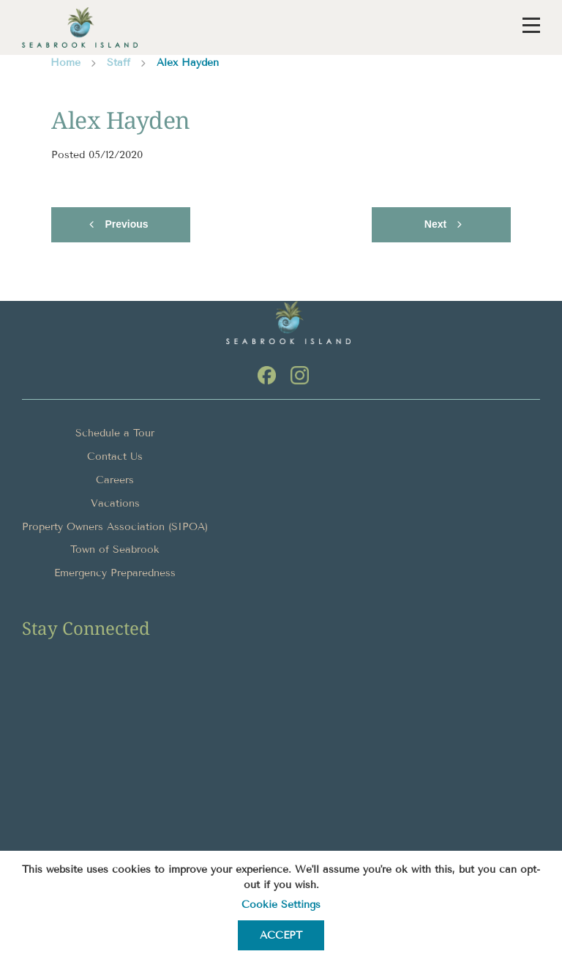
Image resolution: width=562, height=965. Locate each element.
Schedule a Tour (114, 433)
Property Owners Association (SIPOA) (115, 527)
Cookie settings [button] (281, 904)
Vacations (115, 503)
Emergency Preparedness (115, 573)
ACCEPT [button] (281, 935)
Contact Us (115, 456)
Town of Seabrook (115, 549)
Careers (115, 480)
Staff (118, 62)
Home (65, 62)
